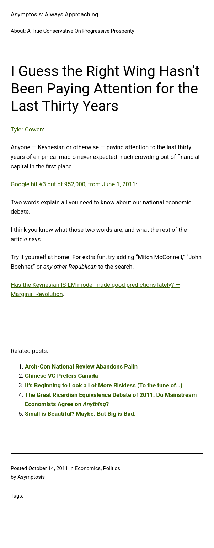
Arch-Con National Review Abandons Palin (81, 366)
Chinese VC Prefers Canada (61, 375)
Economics (88, 468)
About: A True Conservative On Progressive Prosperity (72, 31)
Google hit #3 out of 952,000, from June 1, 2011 (73, 184)
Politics (111, 468)
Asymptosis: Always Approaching (54, 14)
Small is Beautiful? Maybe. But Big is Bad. (80, 413)
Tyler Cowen (27, 129)
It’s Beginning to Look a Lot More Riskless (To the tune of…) (103, 385)
